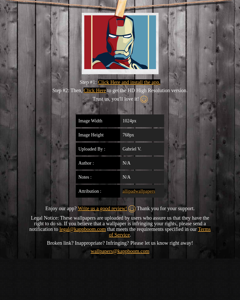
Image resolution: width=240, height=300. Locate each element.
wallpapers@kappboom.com (120, 251)
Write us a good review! (102, 208)
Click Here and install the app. (129, 82)
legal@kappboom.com (82, 229)
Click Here (95, 90)
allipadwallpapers (139, 191)
